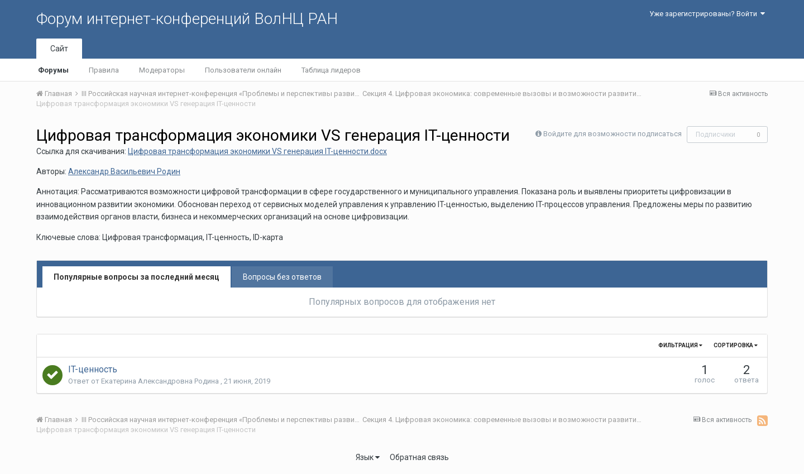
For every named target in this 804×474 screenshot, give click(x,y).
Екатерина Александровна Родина (161, 381)
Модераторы (162, 70)
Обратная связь (419, 457)
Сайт (59, 48)
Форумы (53, 70)
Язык (368, 457)
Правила (104, 70)
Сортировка (736, 345)
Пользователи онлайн (243, 70)
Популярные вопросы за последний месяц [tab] (136, 276)
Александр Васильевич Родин (124, 171)
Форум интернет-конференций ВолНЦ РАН (187, 18)
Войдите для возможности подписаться (612, 134)
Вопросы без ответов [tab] (282, 276)
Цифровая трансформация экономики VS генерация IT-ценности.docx (257, 151)
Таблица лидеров (331, 70)
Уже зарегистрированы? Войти (707, 13)
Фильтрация (680, 345)
